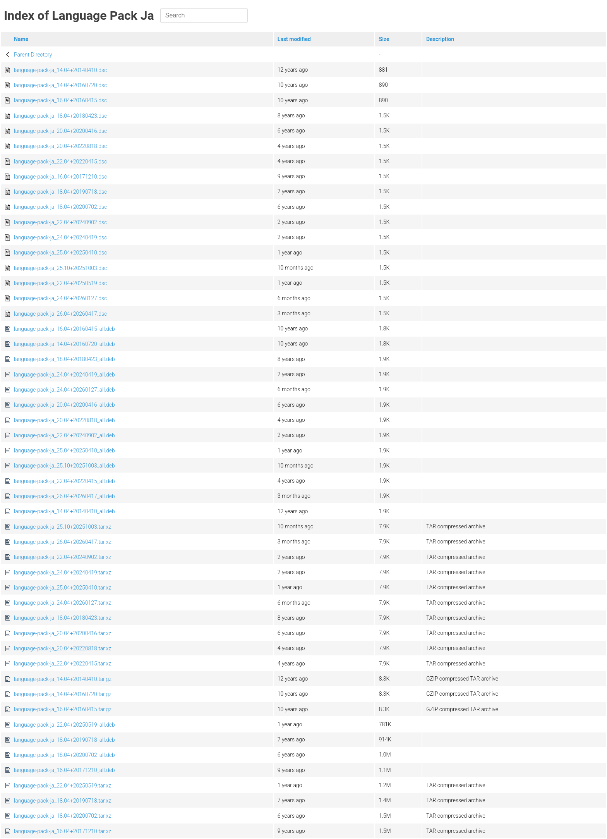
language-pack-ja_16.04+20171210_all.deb (64, 770)
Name (21, 39)
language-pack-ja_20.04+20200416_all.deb (64, 405)
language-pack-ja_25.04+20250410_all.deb (64, 450)
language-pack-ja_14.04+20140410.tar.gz (62, 679)
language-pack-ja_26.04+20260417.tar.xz (62, 542)
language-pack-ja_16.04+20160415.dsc (60, 100)
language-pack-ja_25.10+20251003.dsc (60, 268)
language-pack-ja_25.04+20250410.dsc (60, 252)
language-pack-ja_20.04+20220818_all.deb (64, 420)
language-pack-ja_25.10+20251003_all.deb (64, 465)
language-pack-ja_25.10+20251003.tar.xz (62, 527)
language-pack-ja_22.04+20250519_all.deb (64, 725)
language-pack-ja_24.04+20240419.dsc (60, 237)
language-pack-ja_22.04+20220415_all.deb (64, 481)
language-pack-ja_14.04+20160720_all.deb (64, 344)
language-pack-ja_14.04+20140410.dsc (60, 70)
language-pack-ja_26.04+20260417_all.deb (64, 496)
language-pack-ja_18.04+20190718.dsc (60, 192)
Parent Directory (33, 55)
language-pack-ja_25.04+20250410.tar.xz (62, 588)
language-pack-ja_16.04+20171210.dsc (60, 177)
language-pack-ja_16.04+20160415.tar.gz (62, 709)
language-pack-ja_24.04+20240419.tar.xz (62, 572)
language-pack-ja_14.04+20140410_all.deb (64, 511)
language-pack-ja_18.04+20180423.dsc (60, 116)
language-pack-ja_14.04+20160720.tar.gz (62, 694)
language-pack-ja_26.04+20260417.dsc (60, 314)
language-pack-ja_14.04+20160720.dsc (60, 85)
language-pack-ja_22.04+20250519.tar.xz (62, 785)
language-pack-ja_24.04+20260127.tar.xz (62, 603)
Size (384, 39)
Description (440, 39)
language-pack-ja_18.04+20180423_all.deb (64, 359)
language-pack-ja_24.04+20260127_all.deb (64, 390)
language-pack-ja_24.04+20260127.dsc (60, 298)
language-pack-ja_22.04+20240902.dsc (60, 222)
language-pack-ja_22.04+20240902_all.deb (64, 435)
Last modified (294, 39)
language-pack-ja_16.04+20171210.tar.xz (62, 831)
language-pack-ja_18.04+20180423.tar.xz (62, 618)
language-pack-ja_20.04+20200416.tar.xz (62, 633)
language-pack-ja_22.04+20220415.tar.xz (62, 663)
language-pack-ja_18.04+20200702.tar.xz (62, 816)
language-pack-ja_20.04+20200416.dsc (60, 131)
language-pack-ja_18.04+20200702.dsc (60, 207)
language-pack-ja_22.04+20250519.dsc (60, 283)
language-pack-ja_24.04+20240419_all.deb (64, 374)
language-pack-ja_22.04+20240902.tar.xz (62, 557)
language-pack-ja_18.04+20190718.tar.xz (62, 801)
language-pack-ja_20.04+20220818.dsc (60, 146)
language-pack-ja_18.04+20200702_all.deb (64, 755)
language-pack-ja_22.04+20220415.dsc (60, 161)
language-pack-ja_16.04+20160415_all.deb (64, 329)
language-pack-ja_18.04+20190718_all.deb (64, 740)
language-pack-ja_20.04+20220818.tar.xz (62, 648)
